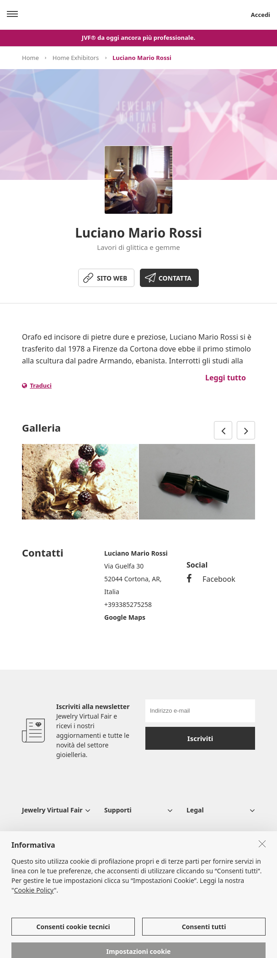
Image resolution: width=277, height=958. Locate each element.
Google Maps (124, 617)
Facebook (210, 579)
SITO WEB (112, 278)
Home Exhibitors (76, 58)
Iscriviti (200, 738)
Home (30, 58)
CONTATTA (175, 278)
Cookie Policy (34, 905)
